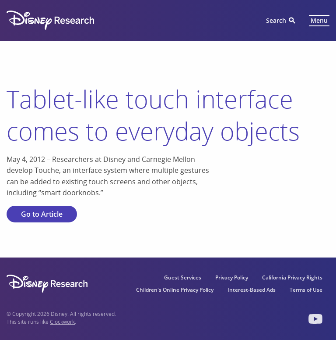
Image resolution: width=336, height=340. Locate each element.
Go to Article (42, 214)
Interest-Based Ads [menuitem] (252, 289)
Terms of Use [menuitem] (306, 289)
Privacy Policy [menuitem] (231, 277)
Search (276, 20)
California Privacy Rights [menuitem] (292, 277)
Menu (319, 20)
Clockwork (62, 322)
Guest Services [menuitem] (182, 277)
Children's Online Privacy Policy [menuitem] (175, 289)
